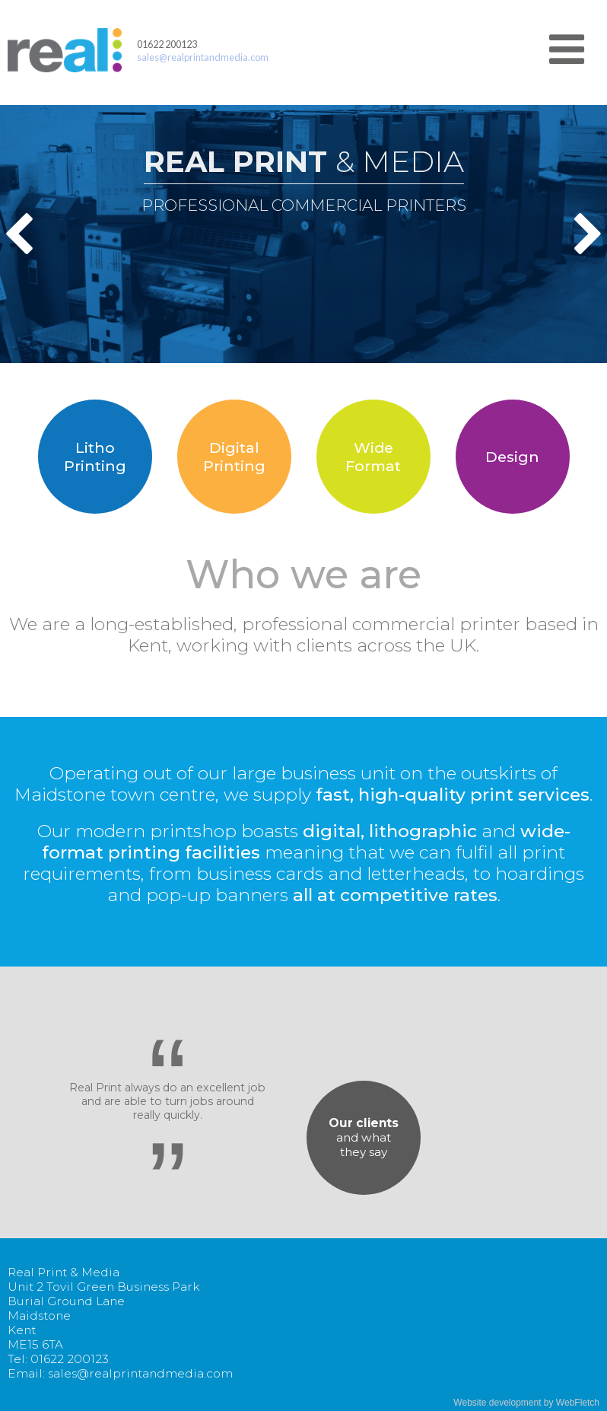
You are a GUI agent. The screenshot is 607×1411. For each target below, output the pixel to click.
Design (512, 457)
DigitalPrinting (234, 456)
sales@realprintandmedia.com (203, 57)
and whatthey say (364, 1137)
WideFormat (373, 456)
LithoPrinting (95, 456)
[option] (303, 234)
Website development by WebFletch (526, 1402)
